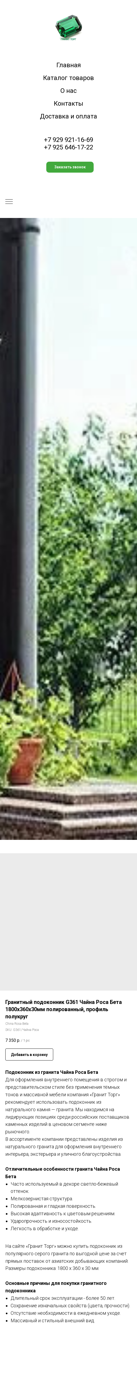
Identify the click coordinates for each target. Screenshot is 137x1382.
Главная (68, 65)
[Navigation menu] (9, 202)
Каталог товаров (68, 78)
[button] (70, 167)
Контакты (68, 103)
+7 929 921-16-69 (68, 140)
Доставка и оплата (68, 116)
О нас (68, 90)
